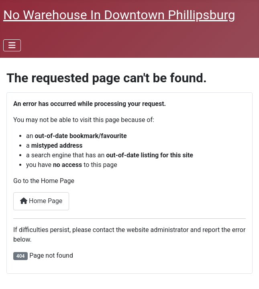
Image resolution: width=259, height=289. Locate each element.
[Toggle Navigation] (12, 45)
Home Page (41, 201)
